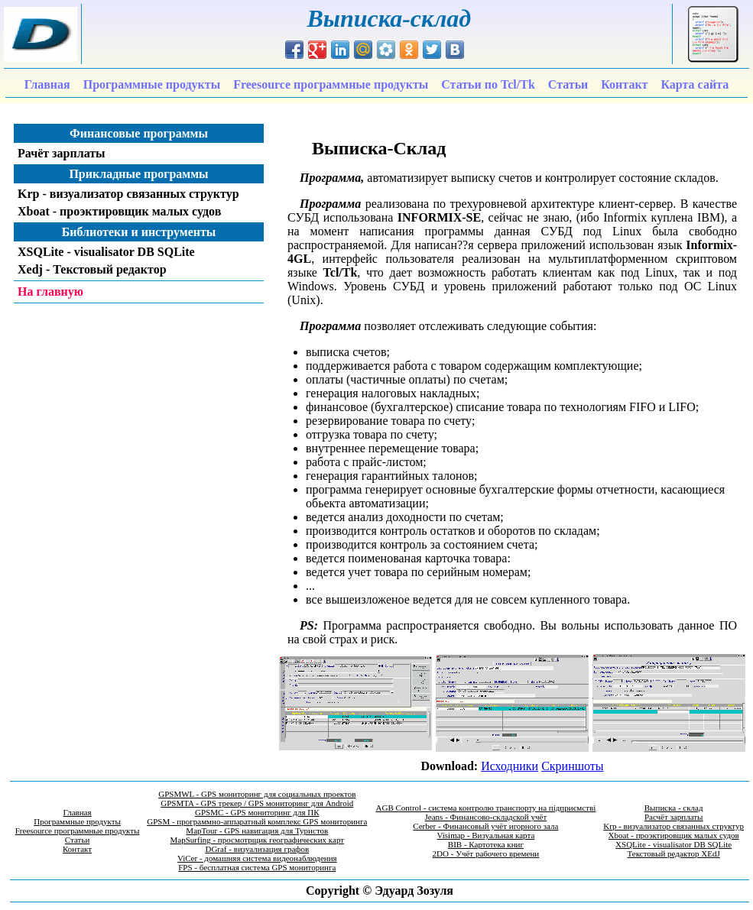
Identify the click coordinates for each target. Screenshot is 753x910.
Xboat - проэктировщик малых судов (674, 835)
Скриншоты (572, 765)
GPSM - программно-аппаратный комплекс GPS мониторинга (257, 821)
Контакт (77, 848)
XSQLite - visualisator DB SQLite (673, 844)
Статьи (77, 839)
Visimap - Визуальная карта (486, 835)
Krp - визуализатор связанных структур (673, 826)
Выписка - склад (673, 807)
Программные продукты (77, 821)
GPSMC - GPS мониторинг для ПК (257, 812)
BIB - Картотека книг (486, 844)
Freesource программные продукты (77, 830)
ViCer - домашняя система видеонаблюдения (257, 858)
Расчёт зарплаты (673, 816)
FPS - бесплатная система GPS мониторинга (257, 867)
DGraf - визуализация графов (257, 848)
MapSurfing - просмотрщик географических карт (257, 839)
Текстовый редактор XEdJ (674, 853)
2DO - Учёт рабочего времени (486, 853)
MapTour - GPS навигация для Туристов (257, 830)
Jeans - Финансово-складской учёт (486, 816)
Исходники (509, 765)
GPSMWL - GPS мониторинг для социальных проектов (256, 793)
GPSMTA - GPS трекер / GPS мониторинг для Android (257, 803)
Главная (77, 812)
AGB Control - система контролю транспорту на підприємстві (486, 807)
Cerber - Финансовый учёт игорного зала (485, 826)
